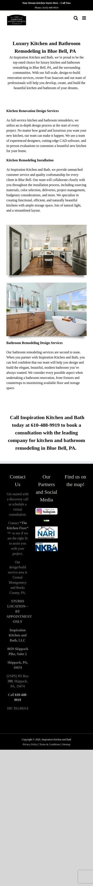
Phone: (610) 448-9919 (46, 7)
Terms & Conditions (50, 744)
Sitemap (66, 744)
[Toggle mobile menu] (84, 18)
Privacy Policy (30, 744)
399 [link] (10, 681)
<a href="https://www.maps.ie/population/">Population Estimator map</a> (75, 556)
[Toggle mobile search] (76, 18)
